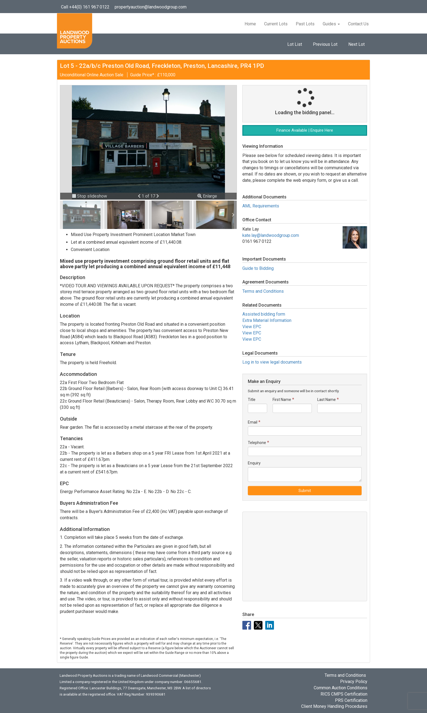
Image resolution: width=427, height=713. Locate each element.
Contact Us (358, 23)
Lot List (294, 44)
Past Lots (305, 23)
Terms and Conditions (263, 291)
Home (250, 23)
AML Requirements (260, 206)
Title (251, 399)
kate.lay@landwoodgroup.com (270, 235)
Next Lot (356, 44)
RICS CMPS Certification (344, 694)
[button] (140, 196)
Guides (331, 23)
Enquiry (254, 463)
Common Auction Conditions (340, 687)
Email (252, 422)
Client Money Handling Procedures (334, 706)
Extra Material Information (266, 320)
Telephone (257, 442)
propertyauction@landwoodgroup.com (151, 7)
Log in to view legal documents (272, 362)
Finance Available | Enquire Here (304, 130)
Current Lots (276, 23)
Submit (304, 490)
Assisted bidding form (263, 314)
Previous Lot (325, 44)
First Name (282, 399)
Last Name (326, 399)
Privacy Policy (353, 681)
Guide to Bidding (258, 268)
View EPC (251, 326)
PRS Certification (351, 700)
